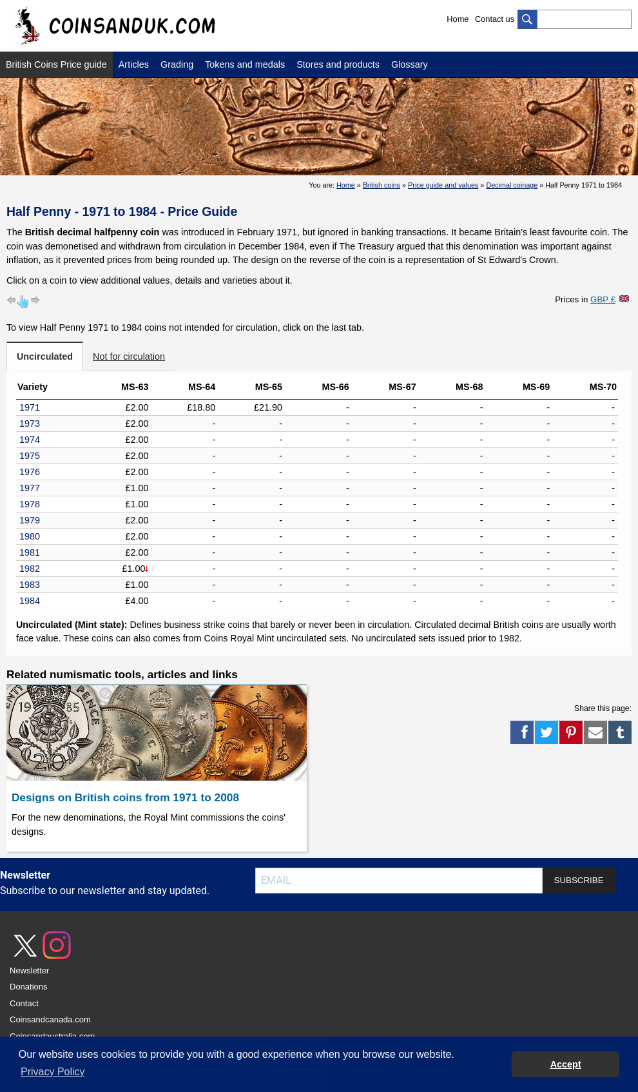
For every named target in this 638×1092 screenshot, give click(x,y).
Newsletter (29, 970)
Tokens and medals (245, 64)
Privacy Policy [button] (53, 1071)
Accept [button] (565, 1064)
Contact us (494, 19)
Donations (29, 986)
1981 (29, 552)
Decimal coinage (511, 185)
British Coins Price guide (56, 64)
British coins (381, 185)
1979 (29, 520)
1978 (29, 504)
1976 (29, 472)
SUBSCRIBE (579, 880)
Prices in (585, 299)
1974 (29, 439)
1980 (29, 536)
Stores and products (338, 64)
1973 (29, 423)
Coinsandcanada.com (50, 1019)
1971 (29, 407)
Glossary (409, 64)
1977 (29, 488)
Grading (176, 64)
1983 (29, 585)
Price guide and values (443, 185)
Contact (24, 1003)
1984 (29, 601)
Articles (134, 64)
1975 (29, 456)
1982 (29, 568)
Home (458, 19)
